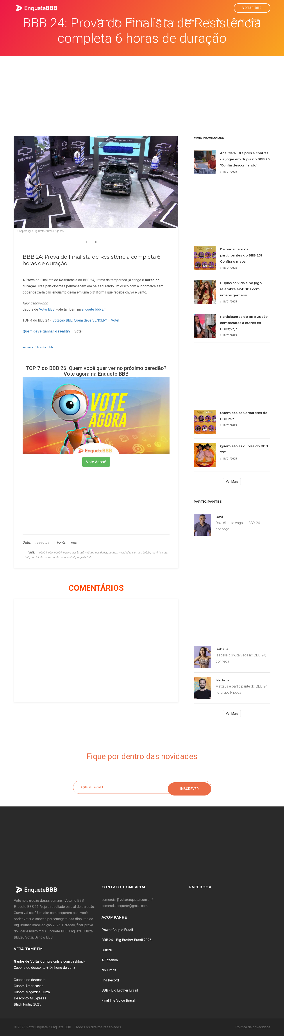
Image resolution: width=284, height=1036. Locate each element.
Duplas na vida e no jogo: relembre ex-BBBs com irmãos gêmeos (241, 289)
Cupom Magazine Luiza (32, 992)
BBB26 (107, 950)
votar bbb (46, 347)
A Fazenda (110, 960)
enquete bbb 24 (94, 309)
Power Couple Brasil (117, 930)
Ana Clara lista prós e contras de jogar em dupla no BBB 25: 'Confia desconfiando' (245, 159)
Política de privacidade (252, 1027)
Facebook (200, 887)
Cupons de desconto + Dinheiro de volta (44, 967)
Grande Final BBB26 (246, 20)
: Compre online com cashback (49, 961)
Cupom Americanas (28, 986)
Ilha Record (110, 980)
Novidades (215, 20)
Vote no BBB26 (107, 20)
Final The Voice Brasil (118, 1000)
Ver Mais (232, 481)
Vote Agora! (96, 462)
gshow (74, 542)
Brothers (191, 20)
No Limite (109, 970)
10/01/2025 (228, 171)
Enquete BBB (138, 20)
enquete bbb (31, 347)
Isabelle (222, 649)
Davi (219, 517)
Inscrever (189, 787)
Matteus (222, 680)
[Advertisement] (142, 88)
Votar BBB (252, 8)
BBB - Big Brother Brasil (120, 990)
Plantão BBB (166, 20)
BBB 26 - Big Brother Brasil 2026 (127, 940)
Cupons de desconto (30, 980)
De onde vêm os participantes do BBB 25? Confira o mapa (241, 255)
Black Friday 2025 (27, 1004)
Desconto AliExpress (30, 998)
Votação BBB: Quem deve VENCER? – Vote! (85, 320)
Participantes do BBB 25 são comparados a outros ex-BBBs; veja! (244, 323)
